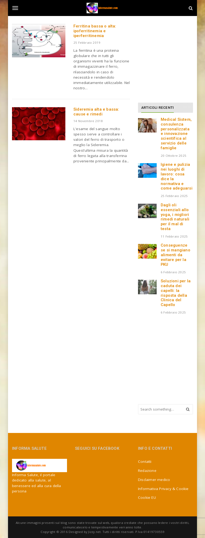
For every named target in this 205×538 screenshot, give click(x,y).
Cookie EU (147, 497)
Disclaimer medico (154, 479)
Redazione (147, 470)
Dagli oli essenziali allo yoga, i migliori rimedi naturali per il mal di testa (175, 217)
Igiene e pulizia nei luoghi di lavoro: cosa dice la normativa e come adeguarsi (176, 176)
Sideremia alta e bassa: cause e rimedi (96, 112)
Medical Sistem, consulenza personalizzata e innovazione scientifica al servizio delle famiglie (176, 133)
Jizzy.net (94, 532)
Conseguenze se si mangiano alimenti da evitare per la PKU (175, 255)
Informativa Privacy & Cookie (163, 488)
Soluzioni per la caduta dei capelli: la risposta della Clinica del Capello (176, 293)
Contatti (145, 461)
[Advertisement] (171, 57)
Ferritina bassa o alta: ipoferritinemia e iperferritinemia (94, 31)
